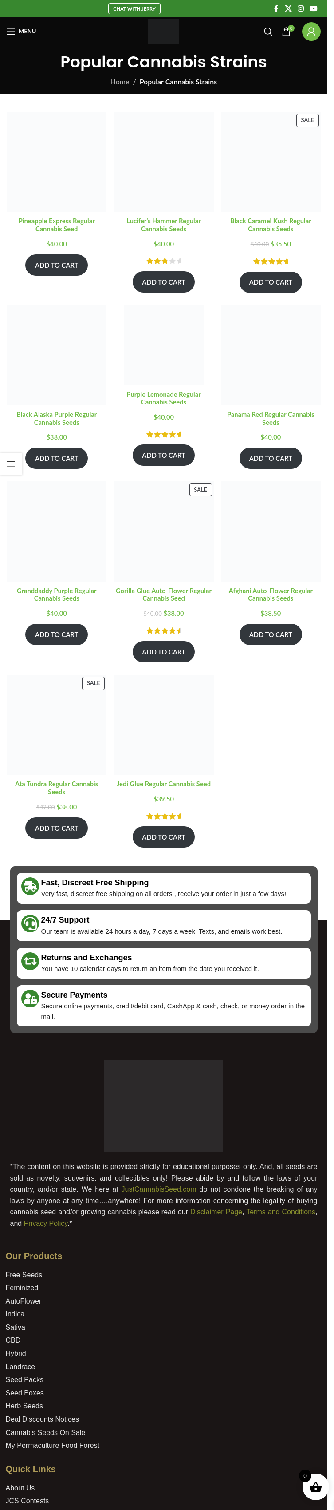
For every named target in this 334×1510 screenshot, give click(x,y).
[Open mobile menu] (21, 31)
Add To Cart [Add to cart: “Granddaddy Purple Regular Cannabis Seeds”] (56, 634)
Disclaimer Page (216, 1212)
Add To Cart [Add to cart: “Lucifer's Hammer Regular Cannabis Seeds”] (163, 282)
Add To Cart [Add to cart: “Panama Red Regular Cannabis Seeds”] (270, 458)
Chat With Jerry (134, 9)
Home (120, 81)
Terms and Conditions (280, 1212)
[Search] (268, 31)
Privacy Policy (45, 1223)
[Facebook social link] (276, 8)
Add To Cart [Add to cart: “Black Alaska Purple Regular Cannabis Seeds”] (56, 458)
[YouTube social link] (314, 8)
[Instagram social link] (300, 8)
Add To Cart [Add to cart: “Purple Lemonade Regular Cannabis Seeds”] (163, 455)
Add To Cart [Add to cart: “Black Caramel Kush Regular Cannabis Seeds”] (270, 282)
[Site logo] (164, 30)
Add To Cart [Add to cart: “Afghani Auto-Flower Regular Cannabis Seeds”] (270, 634)
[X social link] (288, 8)
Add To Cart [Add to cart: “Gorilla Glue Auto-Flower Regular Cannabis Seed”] (163, 652)
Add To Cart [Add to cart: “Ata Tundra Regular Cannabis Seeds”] (56, 828)
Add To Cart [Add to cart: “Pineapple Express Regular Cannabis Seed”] (56, 265)
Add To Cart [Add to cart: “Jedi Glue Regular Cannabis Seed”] (163, 837)
